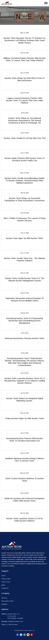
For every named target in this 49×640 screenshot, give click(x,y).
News (3, 585)
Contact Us (4, 588)
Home (22, 17)
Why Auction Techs (7, 601)
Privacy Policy (6, 579)
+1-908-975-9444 (11, 624)
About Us (4, 598)
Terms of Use (5, 582)
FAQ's (3, 575)
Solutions (4, 604)
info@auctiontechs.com (15, 621)
